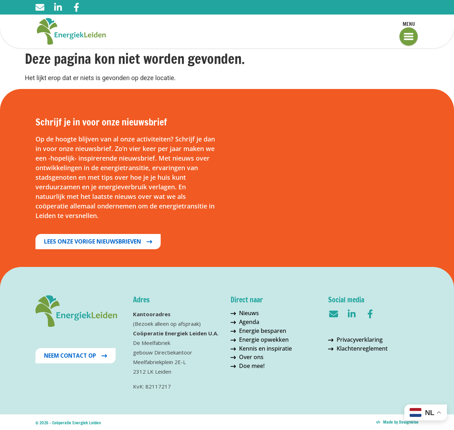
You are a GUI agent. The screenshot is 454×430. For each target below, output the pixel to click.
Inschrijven (291, 221)
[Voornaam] (291, 157)
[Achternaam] (291, 203)
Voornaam (251, 145)
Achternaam (253, 192)
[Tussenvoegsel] (291, 180)
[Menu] (409, 36)
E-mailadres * (255, 122)
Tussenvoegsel (257, 169)
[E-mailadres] (291, 133)
